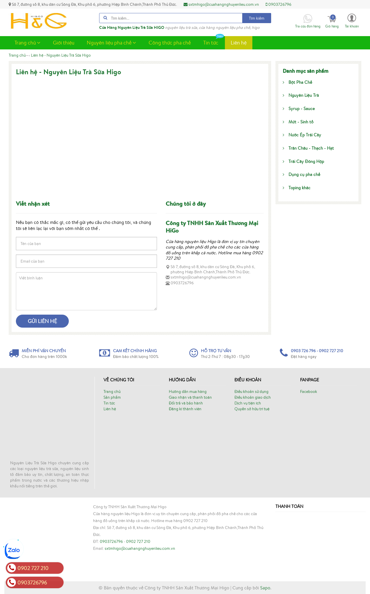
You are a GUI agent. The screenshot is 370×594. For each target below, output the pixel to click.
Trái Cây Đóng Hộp (303, 161)
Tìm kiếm (256, 18)
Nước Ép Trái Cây (302, 135)
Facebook (308, 391)
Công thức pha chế (170, 42)
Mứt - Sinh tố (298, 122)
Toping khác (296, 187)
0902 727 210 (138, 541)
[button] (351, 20)
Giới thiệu (63, 42)
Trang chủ (27, 42)
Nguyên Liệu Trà (301, 95)
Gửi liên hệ (42, 321)
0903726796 (278, 4)
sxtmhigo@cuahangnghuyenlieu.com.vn (221, 4)
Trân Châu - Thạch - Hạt (308, 148)
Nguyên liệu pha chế (111, 42)
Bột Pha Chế (297, 82)
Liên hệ (239, 42)
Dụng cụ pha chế (301, 174)
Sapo (265, 587)
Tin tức (213, 41)
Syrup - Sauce (299, 108)
